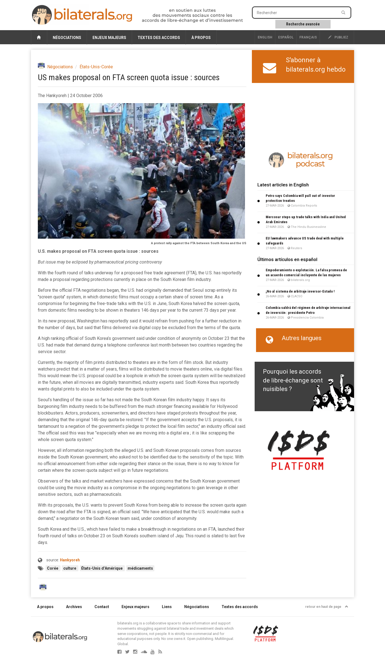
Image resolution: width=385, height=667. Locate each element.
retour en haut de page (326, 607)
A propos (45, 607)
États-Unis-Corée (96, 66)
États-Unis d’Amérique (102, 568)
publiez (338, 37)
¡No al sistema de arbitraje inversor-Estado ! (300, 291)
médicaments (140, 568)
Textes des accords (159, 37)
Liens (167, 607)
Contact (101, 607)
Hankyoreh (70, 560)
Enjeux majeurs (109, 37)
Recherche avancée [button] (303, 24)
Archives (74, 607)
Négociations (67, 37)
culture (70, 568)
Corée (53, 568)
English (265, 37)
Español (286, 37)
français (308, 37)
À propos (201, 37)
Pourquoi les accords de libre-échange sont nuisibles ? (293, 380)
